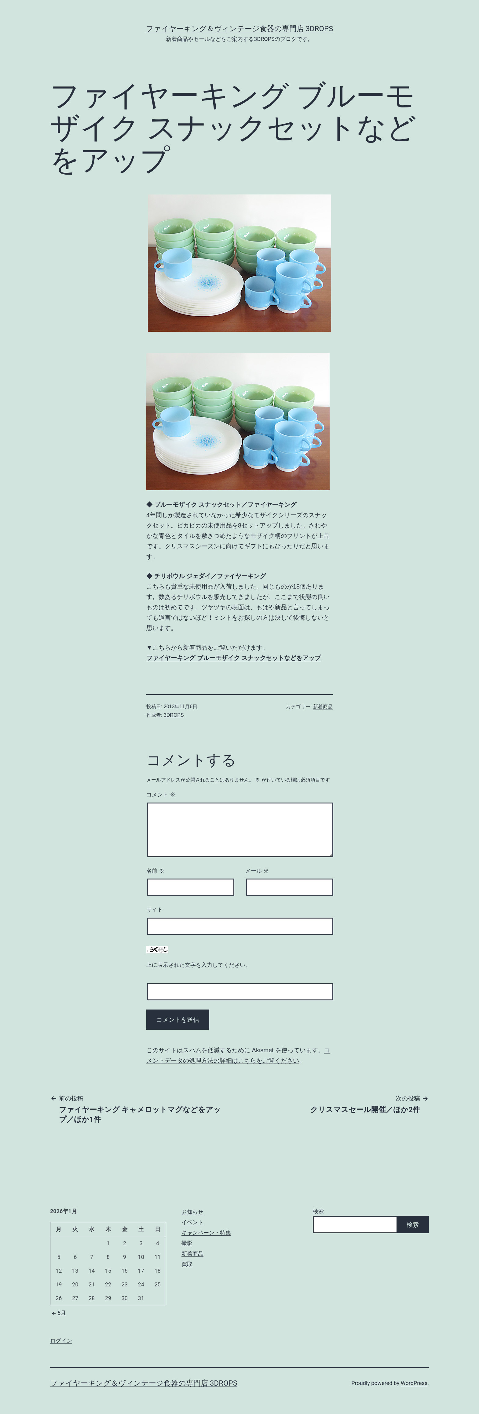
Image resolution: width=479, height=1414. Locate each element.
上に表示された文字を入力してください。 (198, 965)
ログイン (61, 1340)
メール (257, 871)
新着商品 (323, 706)
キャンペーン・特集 (206, 1232)
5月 (58, 1313)
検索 (318, 1211)
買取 (186, 1264)
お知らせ (192, 1212)
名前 (155, 871)
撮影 (186, 1243)
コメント (160, 795)
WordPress (414, 1383)
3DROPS (174, 715)
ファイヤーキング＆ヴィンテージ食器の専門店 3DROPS (239, 28)
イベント (192, 1222)
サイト (154, 910)
